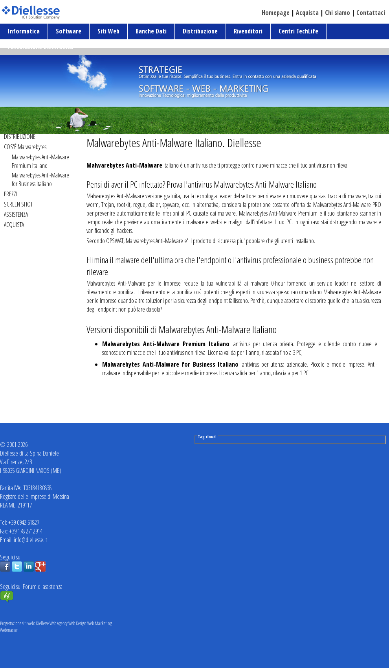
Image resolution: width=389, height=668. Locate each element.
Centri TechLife (298, 31)
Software (68, 31)
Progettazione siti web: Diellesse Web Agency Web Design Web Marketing (56, 623)
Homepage (276, 12)
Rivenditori (248, 31)
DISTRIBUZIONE (19, 136)
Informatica (24, 31)
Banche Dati (151, 31)
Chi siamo (337, 12)
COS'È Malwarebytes (25, 146)
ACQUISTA (14, 224)
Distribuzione (200, 31)
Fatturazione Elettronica (40, 46)
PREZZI (10, 194)
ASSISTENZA (16, 214)
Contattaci (370, 12)
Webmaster (9, 630)
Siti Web (108, 31)
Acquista (307, 12)
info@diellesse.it (30, 539)
